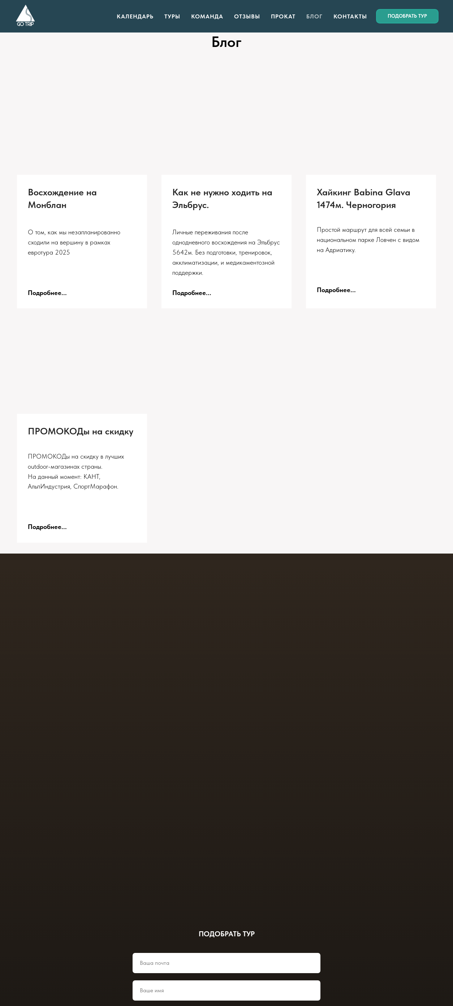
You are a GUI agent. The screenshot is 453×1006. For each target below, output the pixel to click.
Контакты (350, 16)
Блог (314, 16)
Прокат (283, 16)
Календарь (135, 16)
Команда (207, 16)
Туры (172, 16)
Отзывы (247, 16)
